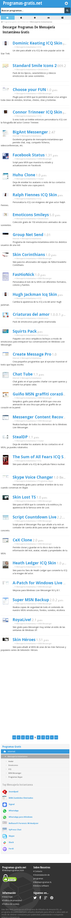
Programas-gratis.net (14, 867)
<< (14, 737)
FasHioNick (23, 274)
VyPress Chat (15, 829)
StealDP (20, 437)
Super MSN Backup (31, 599)
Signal (12, 804)
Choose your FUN (29, 89)
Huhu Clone (24, 175)
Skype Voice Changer (33, 477)
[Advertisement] (35, 694)
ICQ (39, 47)
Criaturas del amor (31, 314)
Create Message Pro (32, 354)
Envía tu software (41, 885)
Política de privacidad (12, 900)
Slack (11, 842)
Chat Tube (23, 374)
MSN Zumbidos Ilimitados (21, 798)
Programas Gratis (11, 746)
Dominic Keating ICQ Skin (37, 43)
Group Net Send (28, 234)
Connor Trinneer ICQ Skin (37, 112)
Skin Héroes (24, 639)
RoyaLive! (22, 619)
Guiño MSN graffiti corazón (39, 394)
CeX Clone (22, 540)
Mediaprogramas (11, 870)
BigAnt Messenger (30, 132)
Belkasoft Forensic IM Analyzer (24, 823)
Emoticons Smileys (31, 214)
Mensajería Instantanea (15, 756)
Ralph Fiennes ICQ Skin (35, 194)
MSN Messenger (45, 93)
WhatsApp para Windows (20, 817)
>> (56, 737)
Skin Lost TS (24, 497)
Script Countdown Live (34, 517)
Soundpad (13, 791)
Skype (11, 836)
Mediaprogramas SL (42, 882)
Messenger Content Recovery (41, 417)
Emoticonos (43, 69)
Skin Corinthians (29, 254)
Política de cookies (10, 904)
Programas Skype (45, 481)
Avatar (41, 179)
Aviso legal (7, 897)
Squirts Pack (25, 331)
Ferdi (11, 848)
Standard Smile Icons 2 (35, 65)
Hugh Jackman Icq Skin (35, 294)
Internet (16, 136)
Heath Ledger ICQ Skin (34, 563)
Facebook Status (29, 155)
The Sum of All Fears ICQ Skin (41, 456)
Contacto (37, 871)
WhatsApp (14, 810)
